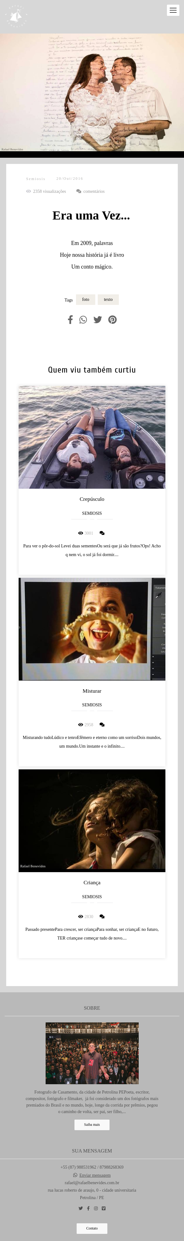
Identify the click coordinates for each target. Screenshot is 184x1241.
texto (108, 299)
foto (85, 299)
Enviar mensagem (95, 1176)
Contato (92, 1229)
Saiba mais (92, 1125)
